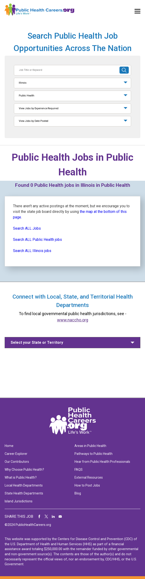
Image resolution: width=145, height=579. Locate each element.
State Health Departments (24, 493)
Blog (77, 493)
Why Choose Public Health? (24, 469)
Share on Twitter (46, 516)
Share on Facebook (39, 516)
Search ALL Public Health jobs (37, 239)
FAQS (78, 469)
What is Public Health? (21, 477)
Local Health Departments (24, 485)
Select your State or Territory (37, 342)
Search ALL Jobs (27, 228)
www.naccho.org (72, 319)
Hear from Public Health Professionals (102, 461)
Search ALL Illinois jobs (32, 251)
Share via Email (60, 516)
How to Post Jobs (87, 485)
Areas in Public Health (90, 446)
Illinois (22, 82)
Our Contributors (17, 461)
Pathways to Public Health (93, 454)
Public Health (26, 95)
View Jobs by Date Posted (33, 121)
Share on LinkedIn (53, 516)
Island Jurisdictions (18, 501)
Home (9, 446)
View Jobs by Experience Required (38, 108)
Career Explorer (16, 454)
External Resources (88, 477)
